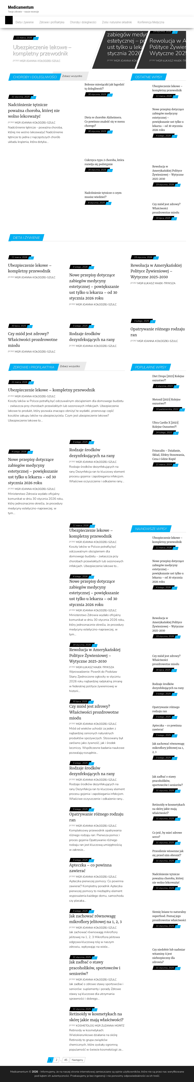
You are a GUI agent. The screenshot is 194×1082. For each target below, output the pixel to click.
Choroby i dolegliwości (83, 22)
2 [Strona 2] (56, 1060)
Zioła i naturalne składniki (117, 22)
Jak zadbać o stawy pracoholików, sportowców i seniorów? (94, 968)
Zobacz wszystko (72, 76)
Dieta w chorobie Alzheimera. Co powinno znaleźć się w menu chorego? (104, 122)
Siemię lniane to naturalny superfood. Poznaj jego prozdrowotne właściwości (169, 916)
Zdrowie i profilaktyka (51, 22)
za (147, 1076)
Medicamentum (21, 7)
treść (156, 1076)
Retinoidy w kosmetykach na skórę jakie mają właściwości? (168, 809)
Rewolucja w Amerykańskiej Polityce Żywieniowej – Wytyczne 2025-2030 (156, 271)
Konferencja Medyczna (151, 22)
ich (151, 1076)
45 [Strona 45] (65, 1060)
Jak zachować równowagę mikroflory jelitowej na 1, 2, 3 (168, 748)
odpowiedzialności (135, 1076)
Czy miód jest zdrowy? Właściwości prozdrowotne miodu (166, 208)
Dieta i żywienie (25, 22)
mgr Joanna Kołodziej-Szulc (40, 61)
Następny (77, 1060)
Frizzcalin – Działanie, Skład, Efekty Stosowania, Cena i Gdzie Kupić (168, 455)
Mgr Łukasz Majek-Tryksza (156, 283)
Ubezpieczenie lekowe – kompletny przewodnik (42, 50)
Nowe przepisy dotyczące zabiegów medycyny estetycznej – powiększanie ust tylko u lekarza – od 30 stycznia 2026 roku (139, 40)
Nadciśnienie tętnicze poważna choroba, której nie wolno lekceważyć (34, 110)
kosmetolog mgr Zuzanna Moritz (100, 1025)
